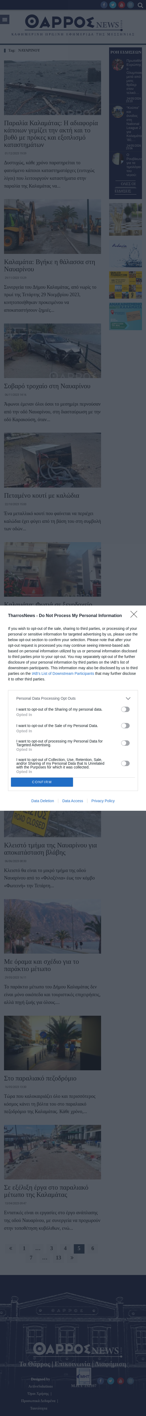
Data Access (72, 801)
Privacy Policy (103, 801)
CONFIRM (42, 782)
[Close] (135, 616)
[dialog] (73, 708)
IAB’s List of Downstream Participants (63, 673)
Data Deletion (42, 801)
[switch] (125, 709)
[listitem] (73, 698)
